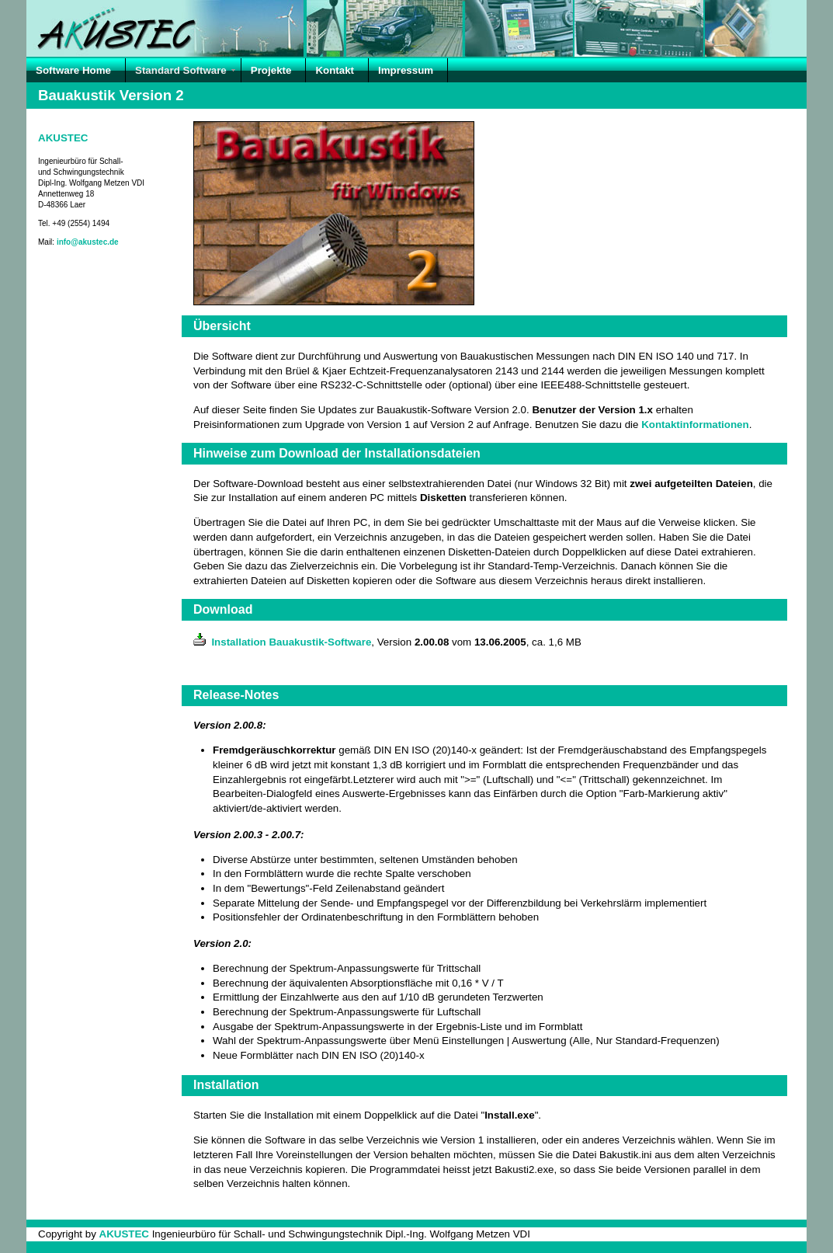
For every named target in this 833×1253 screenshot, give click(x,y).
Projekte (271, 70)
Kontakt (334, 70)
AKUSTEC (63, 138)
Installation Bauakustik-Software (282, 642)
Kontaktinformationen (694, 424)
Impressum (405, 70)
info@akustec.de (88, 242)
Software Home (73, 70)
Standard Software (181, 70)
